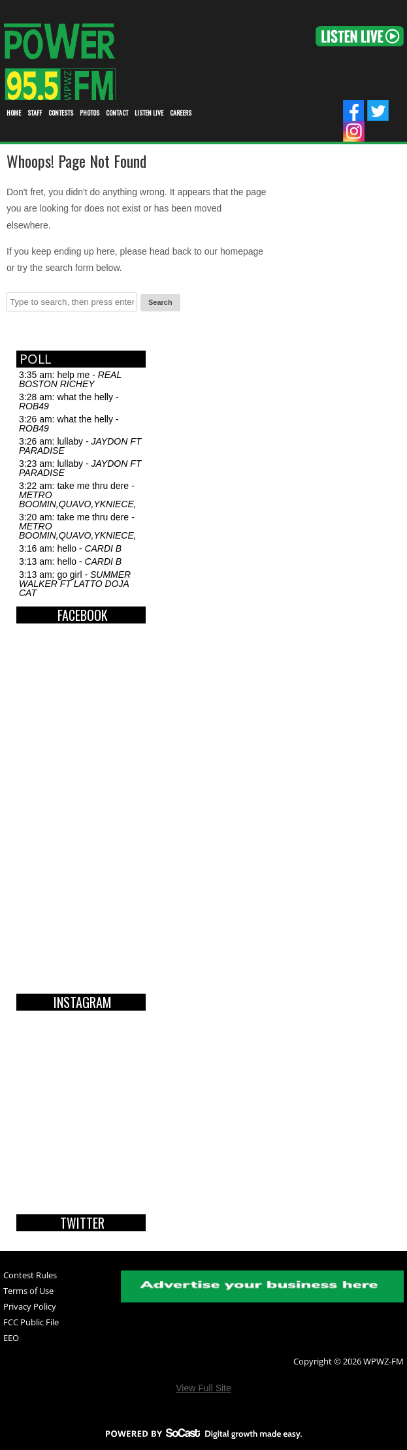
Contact (117, 113)
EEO (11, 1339)
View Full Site (203, 1388)
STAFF (34, 113)
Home (14, 113)
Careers (180, 113)
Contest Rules (30, 1276)
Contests (60, 113)
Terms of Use (28, 1292)
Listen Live (149, 113)
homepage (241, 251)
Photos (89, 113)
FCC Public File (31, 1323)
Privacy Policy (29, 1307)
